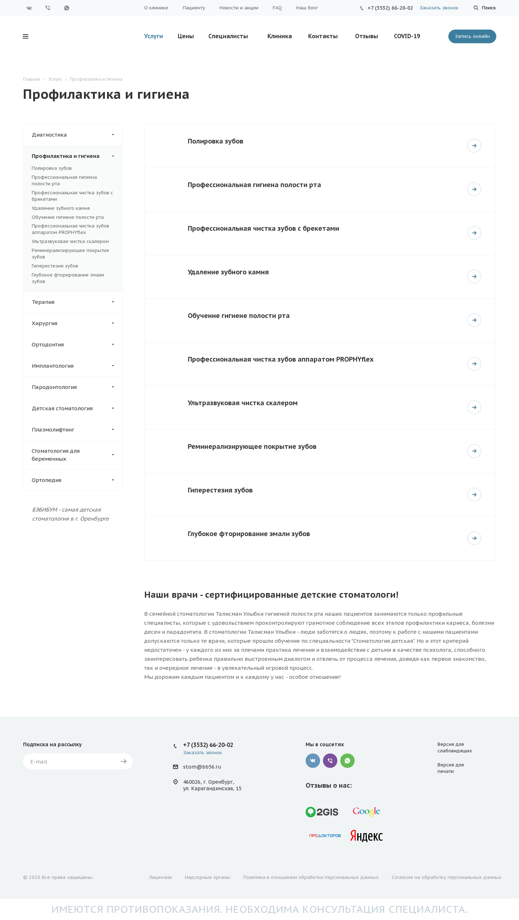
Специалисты (228, 36)
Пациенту (194, 8)
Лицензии (160, 877)
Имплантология (77, 365)
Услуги (153, 36)
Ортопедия (77, 480)
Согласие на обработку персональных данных (447, 877)
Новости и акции (238, 8)
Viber (48, 8)
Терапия (77, 302)
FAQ (277, 8)
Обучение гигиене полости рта (68, 217)
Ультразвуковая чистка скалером (70, 241)
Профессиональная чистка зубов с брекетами (263, 228)
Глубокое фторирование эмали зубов (249, 534)
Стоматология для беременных (77, 455)
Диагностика (77, 134)
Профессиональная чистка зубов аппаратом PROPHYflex (70, 229)
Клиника (279, 36)
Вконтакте (29, 8)
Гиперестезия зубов (55, 266)
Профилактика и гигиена (77, 156)
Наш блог (307, 8)
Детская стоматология (77, 408)
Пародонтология (77, 387)
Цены (186, 36)
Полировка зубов (52, 168)
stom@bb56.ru (202, 767)
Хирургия (77, 323)
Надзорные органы (207, 877)
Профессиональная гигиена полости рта (254, 185)
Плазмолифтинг (77, 429)
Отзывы (366, 36)
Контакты (323, 36)
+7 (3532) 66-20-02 (390, 8)
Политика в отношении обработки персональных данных (311, 877)
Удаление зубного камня (61, 208)
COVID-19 (407, 36)
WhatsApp (66, 8)
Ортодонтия (77, 344)
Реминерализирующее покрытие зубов (252, 446)
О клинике (156, 8)
